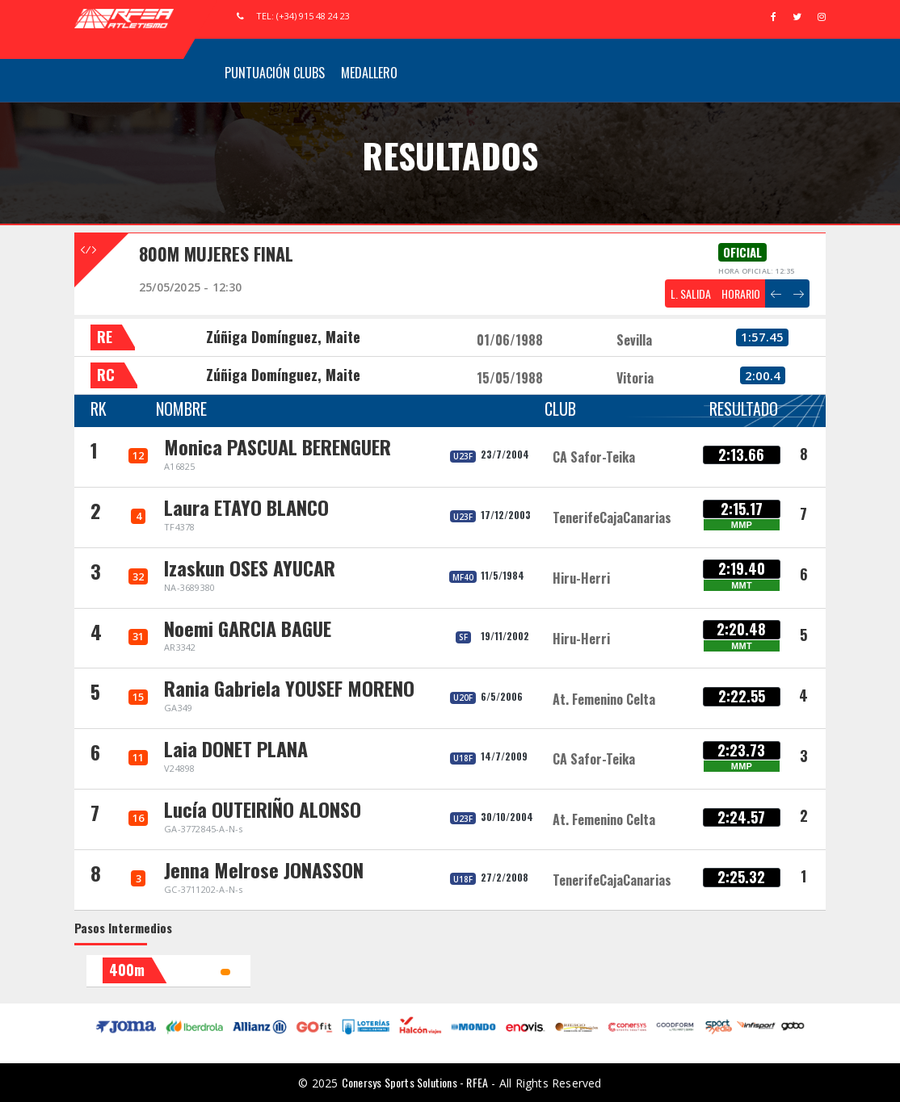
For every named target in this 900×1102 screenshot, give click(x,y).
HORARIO (740, 293)
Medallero (369, 72)
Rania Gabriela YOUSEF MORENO (289, 687)
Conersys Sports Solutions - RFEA (415, 1082)
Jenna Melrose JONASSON (264, 869)
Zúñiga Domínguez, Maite (283, 336)
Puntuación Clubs (275, 72)
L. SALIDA (691, 293)
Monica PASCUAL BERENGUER (277, 446)
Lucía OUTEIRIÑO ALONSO (262, 808)
